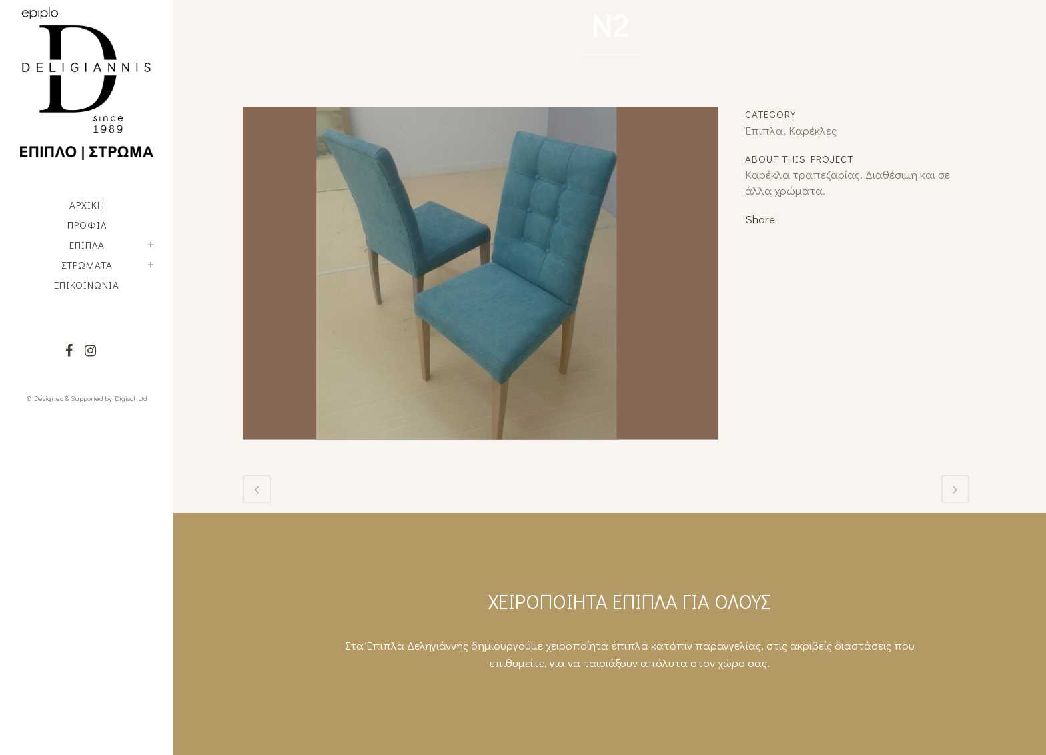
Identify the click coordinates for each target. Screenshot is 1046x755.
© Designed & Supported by (69, 398)
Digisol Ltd (131, 398)
